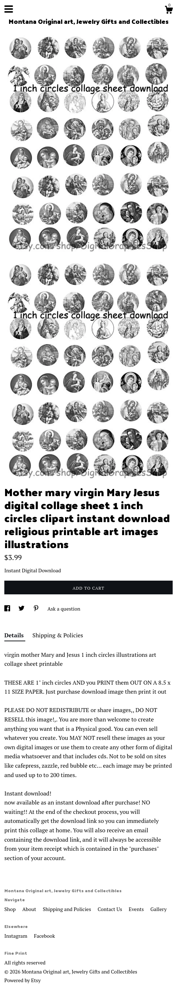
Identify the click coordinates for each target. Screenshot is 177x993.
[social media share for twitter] (22, 608)
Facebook (44, 935)
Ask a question (63, 608)
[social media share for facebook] (7, 608)
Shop (10, 909)
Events (137, 909)
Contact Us (110, 909)
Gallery (158, 909)
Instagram (16, 935)
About (30, 909)
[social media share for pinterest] (36, 608)
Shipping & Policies (58, 635)
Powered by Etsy (22, 980)
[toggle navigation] (8, 9)
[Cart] (169, 10)
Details (14, 635)
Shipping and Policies (67, 909)
